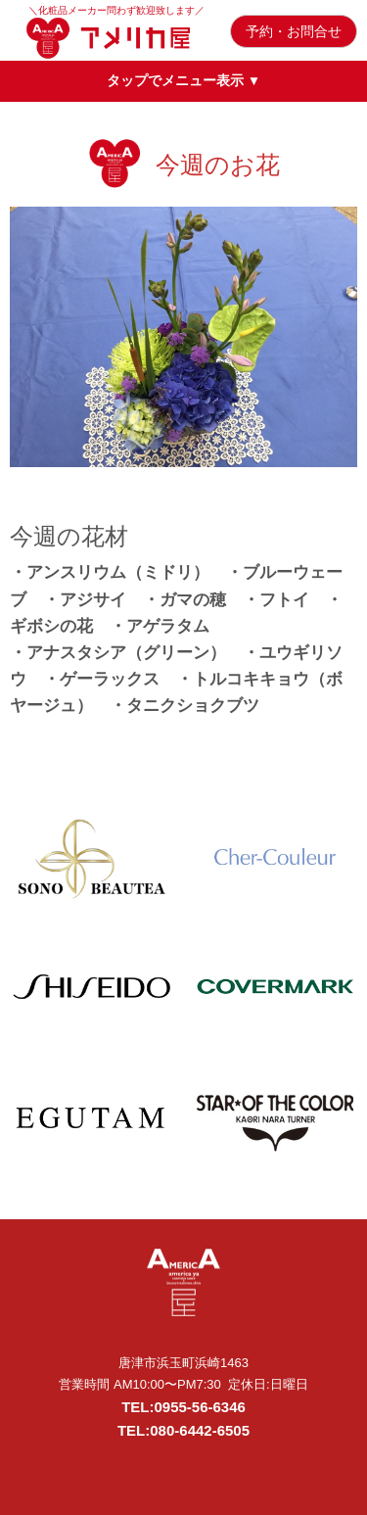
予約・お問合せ (294, 31)
